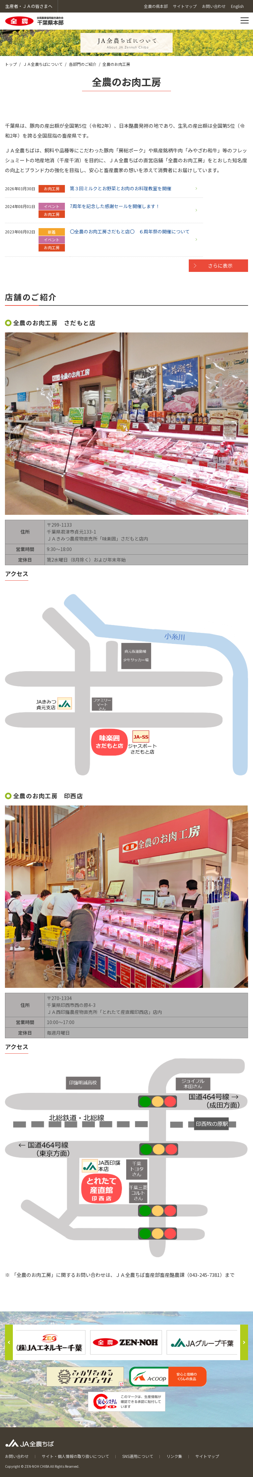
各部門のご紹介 (83, 64)
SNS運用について (137, 1456)
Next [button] (244, 1342)
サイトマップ (207, 1456)
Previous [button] (9, 1342)
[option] (126, 1342)
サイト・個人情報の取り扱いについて (75, 1456)
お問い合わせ (17, 1456)
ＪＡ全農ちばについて (43, 64)
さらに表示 (220, 265)
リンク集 (174, 1456)
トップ (11, 64)
